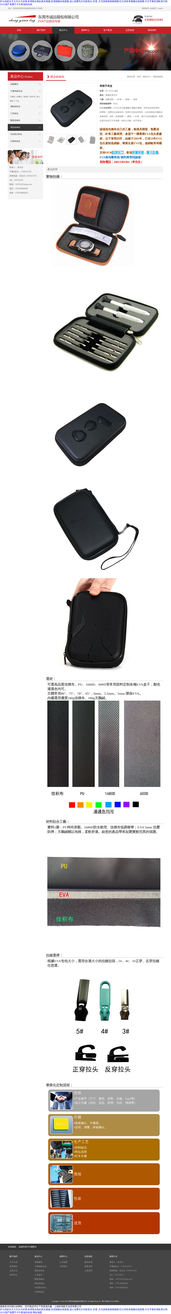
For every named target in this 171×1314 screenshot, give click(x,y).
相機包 (19, 97)
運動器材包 (39, 1271)
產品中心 (147, 77)
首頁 (139, 77)
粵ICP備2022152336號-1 (110, 1301)
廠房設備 (88, 1262)
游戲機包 (38, 1262)
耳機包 (12, 97)
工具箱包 (38, 1275)
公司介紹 (13, 1262)
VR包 (17, 101)
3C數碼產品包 (40, 1266)
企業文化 (13, 1271)
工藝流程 (88, 1271)
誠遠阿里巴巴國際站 (28, 1247)
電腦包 (25, 97)
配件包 (32, 97)
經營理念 (13, 1275)
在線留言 (153, 8)
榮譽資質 (88, 1266)
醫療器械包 (39, 1279)
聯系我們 (145, 8)
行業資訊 (63, 1266)
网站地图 (37, 1312)
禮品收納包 (158, 77)
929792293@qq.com (123, 1279)
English (160, 8)
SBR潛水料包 (40, 1288)
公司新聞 (63, 1262)
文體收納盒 (39, 1292)
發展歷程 (13, 1266)
